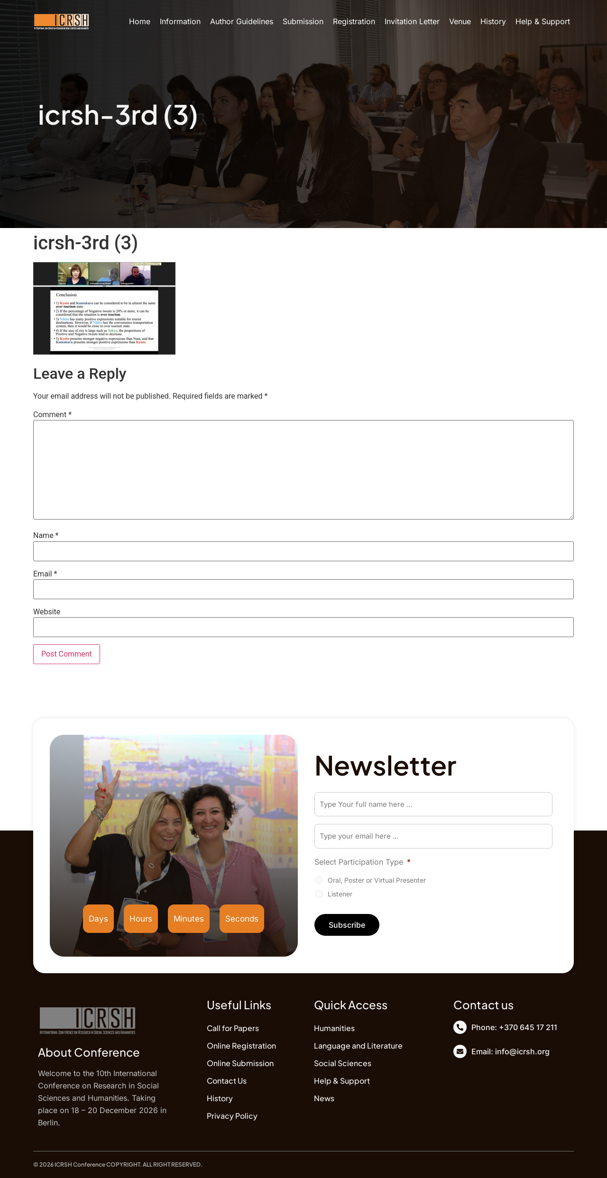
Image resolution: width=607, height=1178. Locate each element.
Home (139, 21)
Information (180, 21)
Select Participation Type (362, 862)
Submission (303, 21)
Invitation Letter (412, 21)
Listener (340, 894)
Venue (460, 21)
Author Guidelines (241, 21)
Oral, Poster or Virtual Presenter (377, 881)
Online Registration (241, 1045)
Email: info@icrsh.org (510, 1051)
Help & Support (542, 21)
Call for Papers (233, 1028)
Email (45, 574)
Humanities (334, 1028)
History (493, 21)
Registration (354, 21)
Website (46, 612)
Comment (52, 415)
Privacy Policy (232, 1116)
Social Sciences (342, 1063)
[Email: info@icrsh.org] (460, 1051)
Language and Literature (358, 1045)
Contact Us (227, 1081)
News (324, 1098)
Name (46, 535)
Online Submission (240, 1063)
